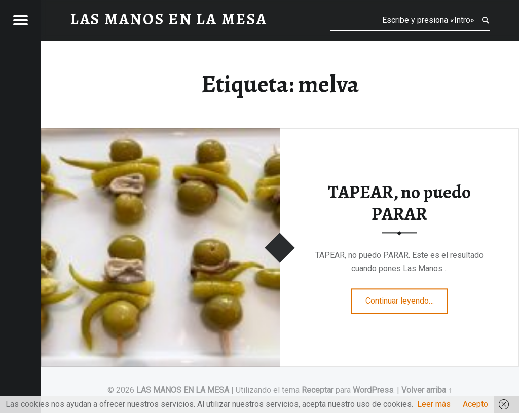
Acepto (475, 404)
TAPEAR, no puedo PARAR (399, 203)
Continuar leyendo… (406, 297)
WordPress (373, 390)
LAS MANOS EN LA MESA (182, 390)
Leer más (434, 404)
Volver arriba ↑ (426, 390)
